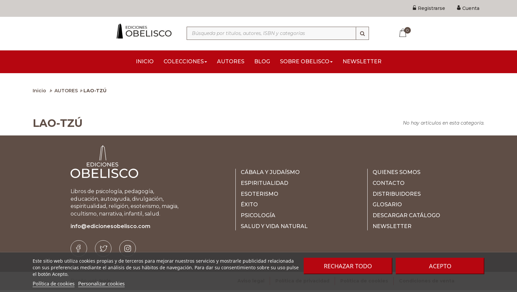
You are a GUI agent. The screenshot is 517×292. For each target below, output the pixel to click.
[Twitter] (103, 250)
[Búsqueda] (362, 33)
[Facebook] (79, 250)
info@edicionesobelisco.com (110, 228)
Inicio (39, 93)
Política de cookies (54, 283)
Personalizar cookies (101, 283)
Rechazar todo (348, 266)
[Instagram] (127, 250)
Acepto (440, 266)
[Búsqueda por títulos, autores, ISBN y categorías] (278, 33)
